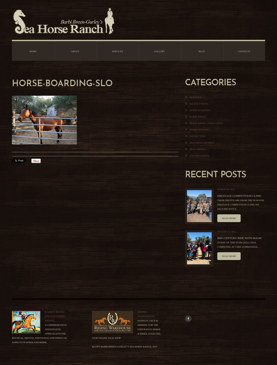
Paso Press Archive (202, 142)
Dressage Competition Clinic (239, 195)
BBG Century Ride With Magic (239, 238)
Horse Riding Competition (206, 123)
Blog (202, 51)
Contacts (244, 51)
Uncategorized (199, 155)
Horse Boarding (200, 110)
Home (32, 51)
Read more (229, 218)
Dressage (196, 97)
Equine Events (199, 103)
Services (117, 51)
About (75, 51)
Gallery (159, 51)
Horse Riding (198, 116)
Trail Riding (197, 149)
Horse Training (199, 129)
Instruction (197, 136)
